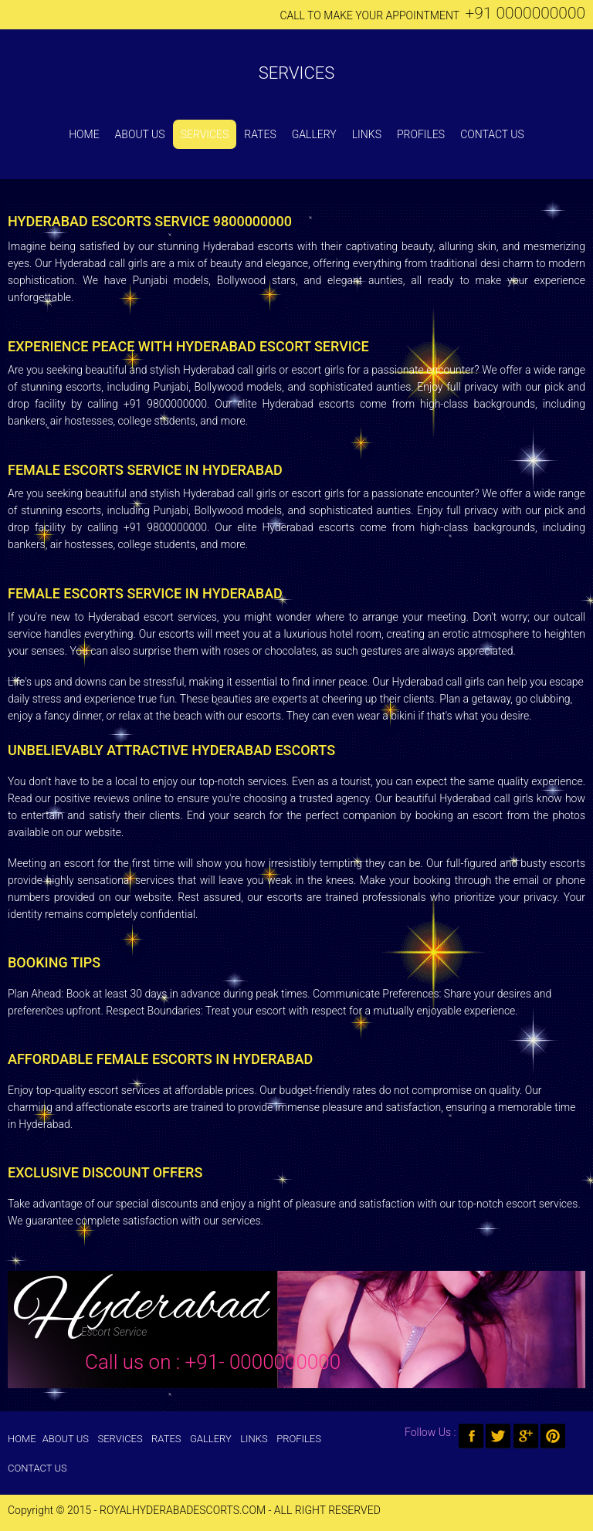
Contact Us (492, 134)
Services (297, 73)
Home (84, 134)
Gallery (314, 134)
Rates (260, 134)
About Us (140, 134)
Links (366, 134)
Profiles (421, 134)
